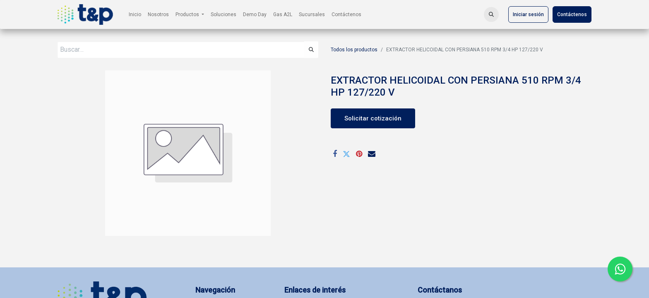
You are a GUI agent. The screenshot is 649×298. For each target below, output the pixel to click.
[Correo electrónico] (371, 154)
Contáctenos (572, 14)
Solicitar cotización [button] (372, 118)
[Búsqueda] (311, 49)
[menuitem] (134, 14)
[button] (491, 14)
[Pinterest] (359, 154)
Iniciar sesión (528, 14)
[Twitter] (346, 154)
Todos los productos (354, 50)
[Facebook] (335, 154)
